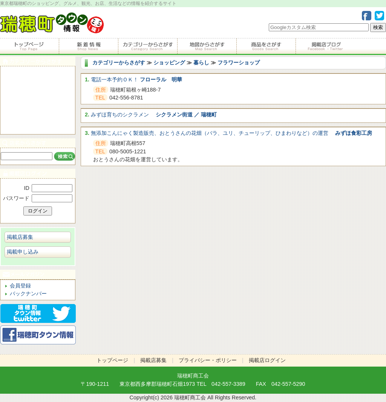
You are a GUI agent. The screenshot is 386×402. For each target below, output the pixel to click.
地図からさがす (206, 46)
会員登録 (20, 286)
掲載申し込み (22, 252)
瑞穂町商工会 (193, 376)
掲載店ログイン (37, 173)
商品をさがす (266, 46)
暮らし (201, 63)
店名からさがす (37, 143)
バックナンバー (28, 293)
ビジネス (37, 125)
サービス (37, 91)
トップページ (29, 46)
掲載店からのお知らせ (88, 46)
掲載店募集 (20, 237)
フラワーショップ (239, 63)
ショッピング (169, 63)
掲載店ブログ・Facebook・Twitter (325, 46)
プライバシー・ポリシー (208, 360)
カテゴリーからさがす (147, 46)
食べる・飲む (37, 74)
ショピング (37, 108)
